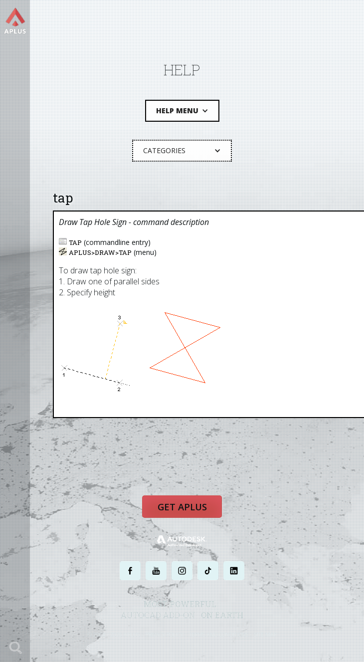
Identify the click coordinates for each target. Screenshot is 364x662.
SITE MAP (265, 636)
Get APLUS (182, 509)
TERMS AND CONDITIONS (218, 636)
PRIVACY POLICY (164, 636)
